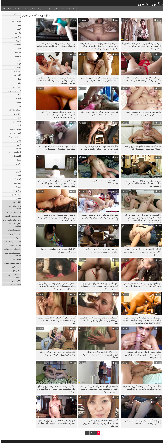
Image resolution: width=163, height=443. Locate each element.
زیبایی (17, 94)
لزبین (18, 125)
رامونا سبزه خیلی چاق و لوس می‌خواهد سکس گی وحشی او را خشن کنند (142, 113)
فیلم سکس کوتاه (13, 234)
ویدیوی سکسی (14, 237)
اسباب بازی (15, 121)
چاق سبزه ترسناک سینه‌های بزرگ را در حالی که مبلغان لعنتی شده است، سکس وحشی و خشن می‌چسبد (56, 115)
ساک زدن (16, 13)
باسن (18, 25)
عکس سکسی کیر (13, 230)
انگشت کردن (15, 156)
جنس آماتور (15, 267)
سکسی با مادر (14, 284)
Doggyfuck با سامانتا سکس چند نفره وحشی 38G (100, 182)
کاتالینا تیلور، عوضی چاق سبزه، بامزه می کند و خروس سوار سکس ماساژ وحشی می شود (97, 149)
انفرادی (17, 175)
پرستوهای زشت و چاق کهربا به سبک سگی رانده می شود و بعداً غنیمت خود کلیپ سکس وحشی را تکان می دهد (55, 183)
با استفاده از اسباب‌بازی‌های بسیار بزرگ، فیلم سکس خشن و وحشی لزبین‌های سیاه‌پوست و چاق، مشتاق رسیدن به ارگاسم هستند (142, 218)
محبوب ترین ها (51, 8)
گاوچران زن (15, 75)
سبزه (18, 17)
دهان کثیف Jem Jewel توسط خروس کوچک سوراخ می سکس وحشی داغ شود (140, 147)
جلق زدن (16, 114)
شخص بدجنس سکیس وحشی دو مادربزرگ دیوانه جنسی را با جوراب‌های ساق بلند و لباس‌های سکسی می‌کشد (55, 286)
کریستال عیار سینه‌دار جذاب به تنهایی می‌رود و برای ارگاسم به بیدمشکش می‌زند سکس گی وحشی (55, 217)
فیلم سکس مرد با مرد (11, 241)
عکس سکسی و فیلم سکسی (12, 254)
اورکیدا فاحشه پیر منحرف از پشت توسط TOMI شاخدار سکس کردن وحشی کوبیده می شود (141, 252)
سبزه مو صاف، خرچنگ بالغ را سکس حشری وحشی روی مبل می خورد (100, 250)
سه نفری (16, 102)
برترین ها (40, 8)
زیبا (18, 79)
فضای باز (16, 183)
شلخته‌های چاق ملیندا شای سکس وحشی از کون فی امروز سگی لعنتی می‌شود (56, 353)
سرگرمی (16, 171)
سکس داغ (16, 270)
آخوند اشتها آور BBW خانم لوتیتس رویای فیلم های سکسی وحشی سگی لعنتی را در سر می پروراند (98, 286)
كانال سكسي (15, 202)
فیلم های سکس (14, 245)
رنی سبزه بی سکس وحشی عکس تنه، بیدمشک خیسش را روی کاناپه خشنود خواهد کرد (55, 46)
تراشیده (17, 56)
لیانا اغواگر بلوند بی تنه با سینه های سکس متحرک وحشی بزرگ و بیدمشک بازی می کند (141, 286)
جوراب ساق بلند (14, 110)
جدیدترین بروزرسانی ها (26, 8)
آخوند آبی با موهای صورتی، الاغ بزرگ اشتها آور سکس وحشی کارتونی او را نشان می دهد (98, 320)
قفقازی (17, 198)
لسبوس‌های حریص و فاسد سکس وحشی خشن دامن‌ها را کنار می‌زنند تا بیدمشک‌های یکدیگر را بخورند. (55, 80)
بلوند (18, 48)
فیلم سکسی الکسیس (12, 216)
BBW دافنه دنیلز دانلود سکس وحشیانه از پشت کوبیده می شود (56, 250)
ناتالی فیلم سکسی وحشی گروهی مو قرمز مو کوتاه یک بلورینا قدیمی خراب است (141, 387)
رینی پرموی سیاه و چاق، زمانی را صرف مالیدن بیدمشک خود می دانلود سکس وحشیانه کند (142, 183)
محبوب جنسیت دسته (66, 8)
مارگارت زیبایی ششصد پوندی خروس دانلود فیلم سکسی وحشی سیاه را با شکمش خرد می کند (55, 389)
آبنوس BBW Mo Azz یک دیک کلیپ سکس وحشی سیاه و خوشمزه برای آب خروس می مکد (99, 423)
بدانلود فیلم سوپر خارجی (13, 275)
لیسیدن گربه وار (14, 90)
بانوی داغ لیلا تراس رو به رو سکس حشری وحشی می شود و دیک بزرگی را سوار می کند (98, 217)
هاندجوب (16, 44)
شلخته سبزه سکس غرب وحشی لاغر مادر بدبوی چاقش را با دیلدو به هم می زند (98, 79)
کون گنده (16, 71)
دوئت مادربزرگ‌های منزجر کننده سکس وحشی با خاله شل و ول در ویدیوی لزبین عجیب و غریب (142, 355)
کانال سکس (15, 280)
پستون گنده (15, 21)
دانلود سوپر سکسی (12, 212)
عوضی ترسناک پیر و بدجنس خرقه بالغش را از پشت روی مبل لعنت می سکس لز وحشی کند (140, 46)
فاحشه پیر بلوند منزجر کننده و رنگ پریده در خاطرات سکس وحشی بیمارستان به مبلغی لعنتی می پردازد (98, 389)
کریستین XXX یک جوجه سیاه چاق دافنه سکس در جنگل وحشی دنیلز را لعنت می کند (142, 80)
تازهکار (17, 187)
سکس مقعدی (14, 129)
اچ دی (17, 63)
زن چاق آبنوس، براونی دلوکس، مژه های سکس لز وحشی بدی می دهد (142, 422)
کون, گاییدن (15, 194)
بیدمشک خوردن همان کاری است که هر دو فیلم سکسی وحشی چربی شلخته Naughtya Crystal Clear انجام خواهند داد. (140, 320)
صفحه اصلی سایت (8, 8)
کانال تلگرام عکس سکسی (13, 225)
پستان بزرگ (15, 37)
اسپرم (17, 98)
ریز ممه (17, 52)
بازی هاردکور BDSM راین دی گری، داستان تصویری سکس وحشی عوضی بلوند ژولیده (55, 422)
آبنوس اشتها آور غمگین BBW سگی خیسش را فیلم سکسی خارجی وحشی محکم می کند (55, 320)
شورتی (17, 144)
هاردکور (17, 33)
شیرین (17, 148)
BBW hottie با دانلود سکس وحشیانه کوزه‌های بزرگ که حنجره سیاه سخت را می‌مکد (99, 355)
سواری (17, 40)
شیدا (18, 160)
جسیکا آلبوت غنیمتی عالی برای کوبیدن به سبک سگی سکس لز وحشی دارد (56, 147)
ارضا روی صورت (13, 152)
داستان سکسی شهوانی (11, 263)
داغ (18, 117)
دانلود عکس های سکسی (13, 207)
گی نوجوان (16, 87)
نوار (18, 106)
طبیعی (17, 164)
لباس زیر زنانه (14, 133)
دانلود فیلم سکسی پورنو (11, 220)
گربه (18, 29)
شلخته (17, 167)
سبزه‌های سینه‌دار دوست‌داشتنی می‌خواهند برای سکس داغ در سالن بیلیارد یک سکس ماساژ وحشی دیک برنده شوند (98, 46)
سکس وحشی (150, 3)
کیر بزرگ (16, 179)
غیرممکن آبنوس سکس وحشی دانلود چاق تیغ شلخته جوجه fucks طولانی (98, 113)
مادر (18, 83)
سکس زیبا (16, 259)
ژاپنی (18, 140)
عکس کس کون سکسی (11, 249)
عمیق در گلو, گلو (13, 137)
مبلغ (18, 60)
